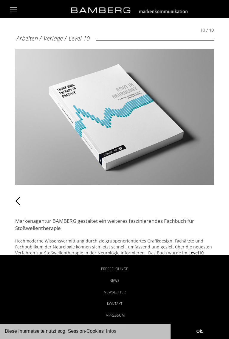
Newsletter (115, 292)
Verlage (53, 38)
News (114, 280)
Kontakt (114, 303)
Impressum (115, 315)
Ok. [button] (199, 331)
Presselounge (114, 268)
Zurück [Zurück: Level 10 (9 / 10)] (28, 201)
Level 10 (79, 38)
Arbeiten (27, 38)
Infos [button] (111, 331)
